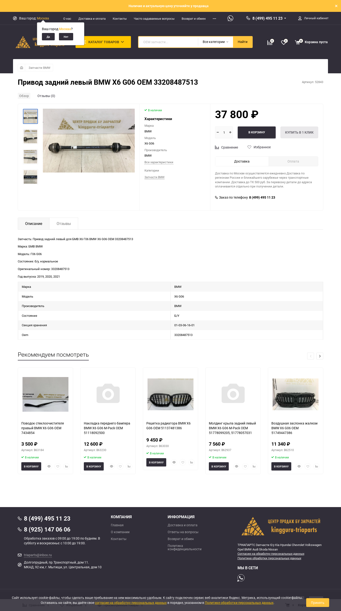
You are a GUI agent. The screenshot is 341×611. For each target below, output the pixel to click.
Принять (317, 602)
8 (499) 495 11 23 (267, 18)
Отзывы (64, 223)
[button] (319, 356)
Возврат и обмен (194, 18)
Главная (117, 525)
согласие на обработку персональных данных (131, 602)
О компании (120, 532)
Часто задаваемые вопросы (154, 18)
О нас (67, 18)
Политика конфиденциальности (185, 547)
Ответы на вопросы (183, 532)
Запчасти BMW (39, 67)
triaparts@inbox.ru (38, 555)
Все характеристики (158, 162)
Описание (33, 223)
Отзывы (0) (46, 95)
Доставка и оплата (92, 18)
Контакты (120, 18)
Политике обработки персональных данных (269, 558)
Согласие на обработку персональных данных (271, 553)
